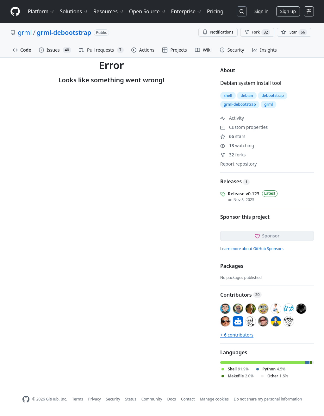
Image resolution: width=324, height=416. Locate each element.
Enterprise (186, 11)
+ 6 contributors (236, 335)
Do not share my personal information (268, 399)
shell (228, 95)
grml (25, 32)
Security (113, 399)
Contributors (241, 294)
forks (233, 155)
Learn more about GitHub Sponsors (252, 248)
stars (232, 136)
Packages (231, 265)
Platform (41, 11)
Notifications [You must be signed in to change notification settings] (217, 32)
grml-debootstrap (64, 32)
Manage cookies (214, 399)
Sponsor (267, 236)
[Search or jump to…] (241, 11)
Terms (77, 399)
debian (246, 95)
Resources (108, 11)
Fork (257, 32)
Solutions (74, 11)
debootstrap (272, 95)
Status (130, 399)
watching (237, 145)
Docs (171, 399)
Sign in (261, 11)
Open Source (147, 11)
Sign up (288, 11)
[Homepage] (15, 11)
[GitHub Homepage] (26, 399)
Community (151, 399)
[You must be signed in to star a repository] (294, 32)
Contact (188, 399)
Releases (235, 181)
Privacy (94, 399)
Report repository (238, 164)
